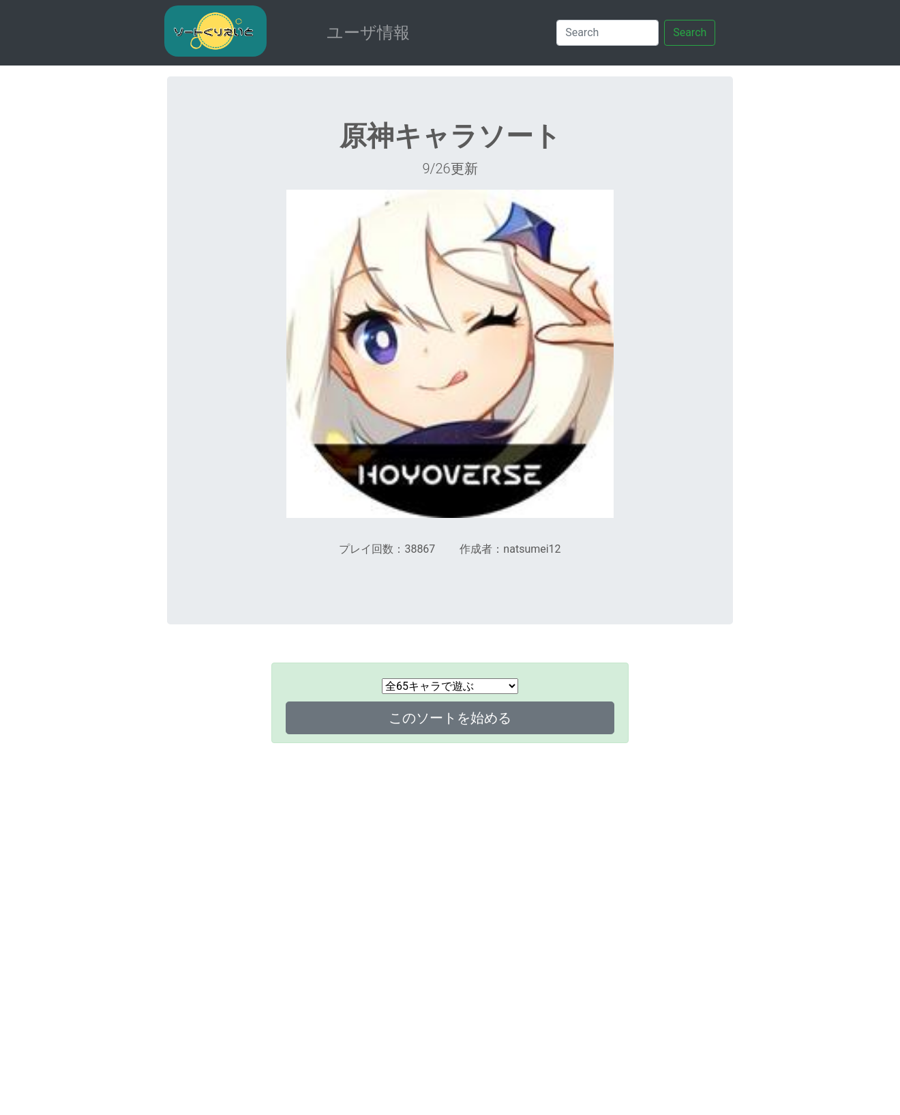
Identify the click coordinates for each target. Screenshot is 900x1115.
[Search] (607, 33)
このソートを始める (450, 718)
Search (689, 32)
